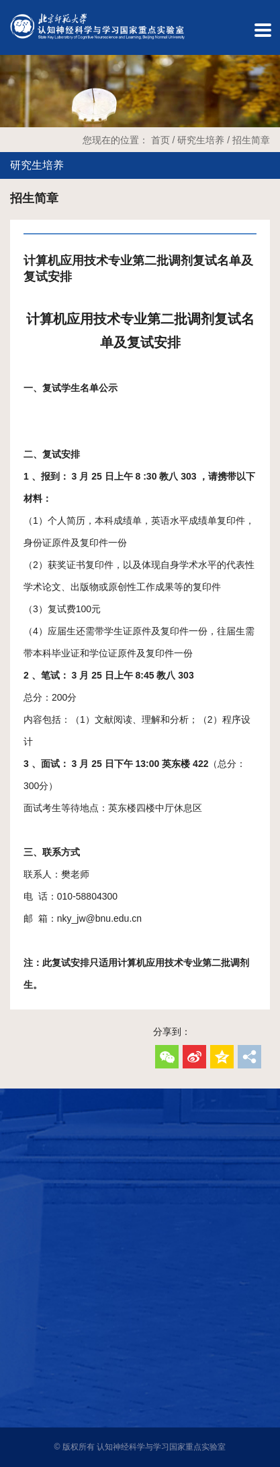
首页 (160, 140)
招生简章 (251, 140)
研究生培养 (200, 140)
